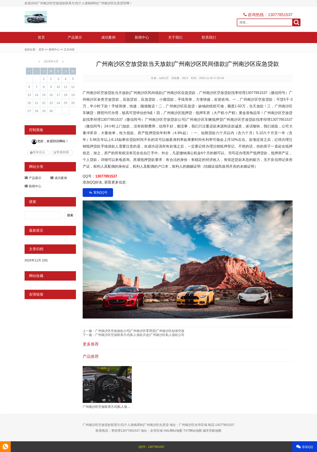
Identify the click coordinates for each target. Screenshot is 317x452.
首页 (41, 37)
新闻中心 (142, 37)
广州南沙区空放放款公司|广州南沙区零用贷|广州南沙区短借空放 (139, 331)
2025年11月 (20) (36, 260)
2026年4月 (51, 61)
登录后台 (39, 152)
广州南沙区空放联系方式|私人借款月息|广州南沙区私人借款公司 (139, 335)
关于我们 (175, 37)
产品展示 (75, 37)
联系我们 (209, 37)
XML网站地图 (173, 430)
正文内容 (69, 49)
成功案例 (108, 37)
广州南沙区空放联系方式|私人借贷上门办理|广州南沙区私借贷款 (127, 406)
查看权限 (63, 152)
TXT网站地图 (192, 430)
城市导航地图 (212, 430)
